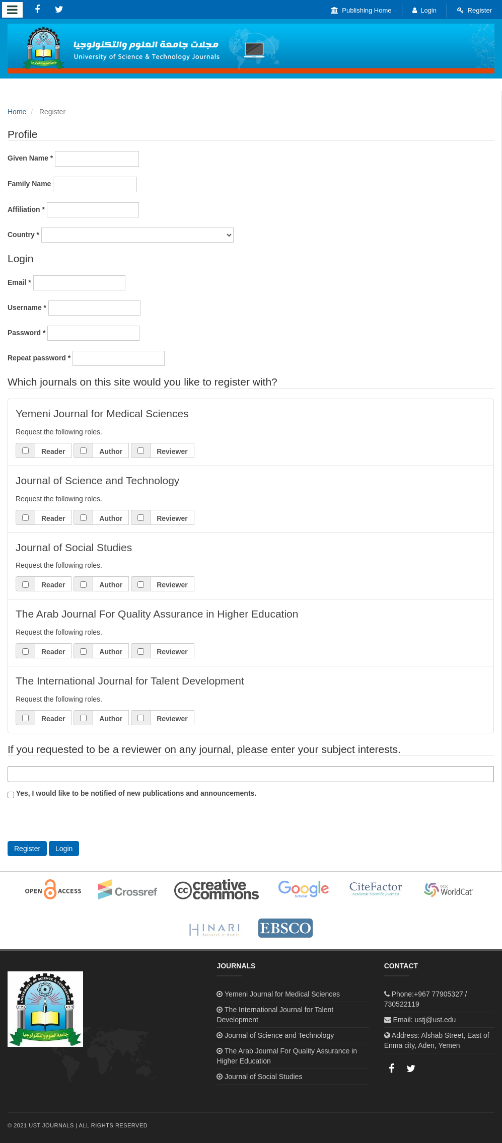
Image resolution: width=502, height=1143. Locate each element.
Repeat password (86, 358)
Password (73, 333)
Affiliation (73, 209)
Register (474, 10)
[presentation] (84, 821)
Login (424, 10)
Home (17, 112)
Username (74, 308)
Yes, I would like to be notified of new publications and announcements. (132, 793)
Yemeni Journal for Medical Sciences (282, 994)
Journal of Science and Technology (279, 1035)
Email (66, 282)
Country (121, 235)
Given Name (73, 159)
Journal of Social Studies (263, 1077)
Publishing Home (361, 10)
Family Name (72, 184)
